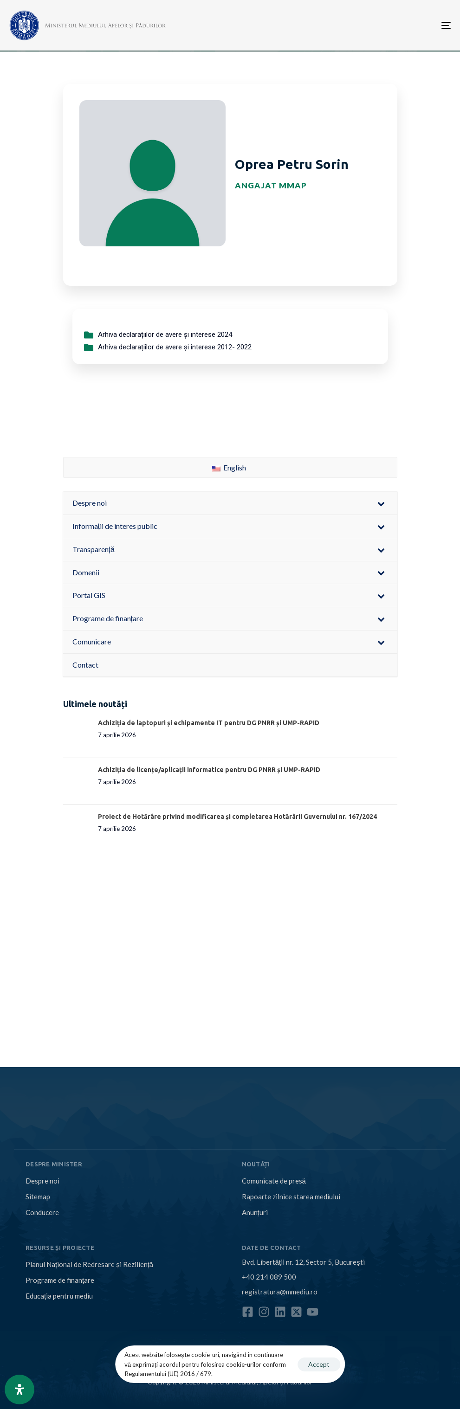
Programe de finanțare (60, 1280)
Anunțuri (255, 1212)
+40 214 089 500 (269, 1277)
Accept (319, 1364)
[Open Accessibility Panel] (19, 1389)
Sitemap (38, 1196)
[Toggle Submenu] (381, 503)
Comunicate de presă (274, 1181)
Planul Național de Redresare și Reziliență (89, 1264)
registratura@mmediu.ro (279, 1291)
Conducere (42, 1212)
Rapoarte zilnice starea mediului (291, 1196)
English (229, 467)
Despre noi (42, 1181)
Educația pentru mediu (59, 1296)
